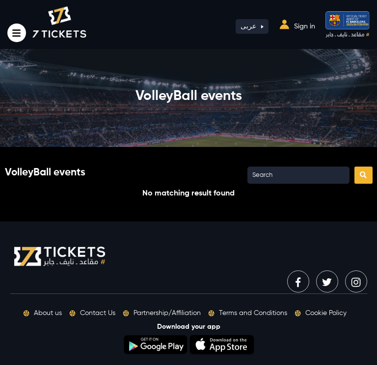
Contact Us (92, 313)
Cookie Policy (321, 313)
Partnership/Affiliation (162, 313)
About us (42, 313)
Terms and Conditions (247, 313)
